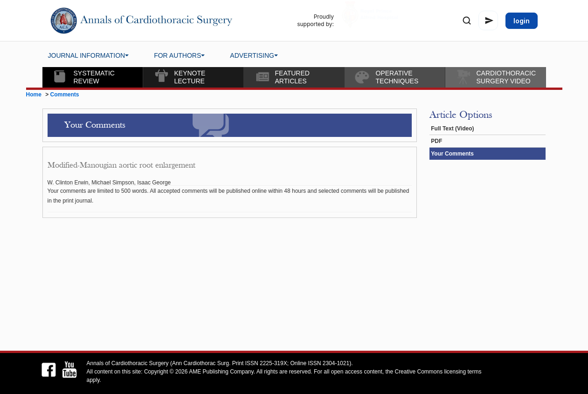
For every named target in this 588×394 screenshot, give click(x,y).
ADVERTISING (254, 55)
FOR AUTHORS (179, 55)
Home (34, 94)
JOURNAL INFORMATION (88, 55)
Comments (64, 94)
